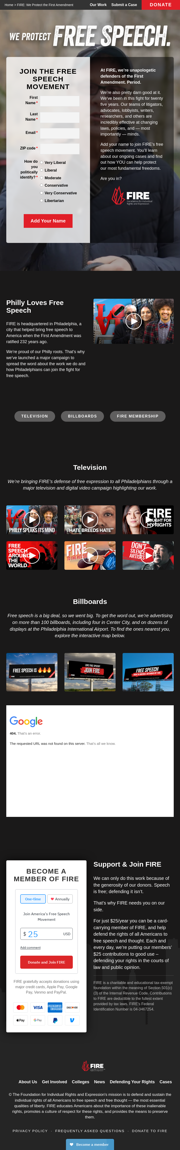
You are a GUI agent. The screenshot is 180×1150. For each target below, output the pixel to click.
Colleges (80, 1082)
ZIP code (27, 148)
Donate (161, 4)
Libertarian (54, 201)
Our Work (98, 5)
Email (31, 133)
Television (34, 416)
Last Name (31, 116)
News (99, 1082)
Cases (166, 1082)
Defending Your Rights (132, 1082)
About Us (28, 1082)
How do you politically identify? (29, 169)
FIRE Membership (138, 416)
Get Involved (54, 1082)
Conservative (56, 185)
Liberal (51, 170)
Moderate (53, 178)
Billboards (82, 416)
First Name (31, 100)
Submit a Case (124, 5)
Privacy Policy (31, 1131)
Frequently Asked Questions (90, 1131)
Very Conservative (61, 193)
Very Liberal (55, 163)
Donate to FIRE (149, 1131)
